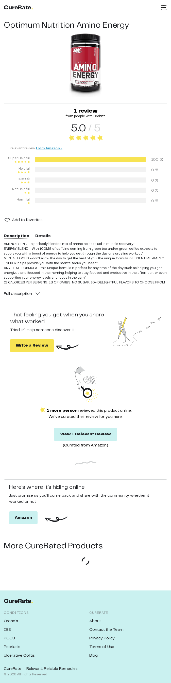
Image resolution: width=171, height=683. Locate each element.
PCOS (9, 638)
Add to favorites (27, 220)
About (95, 621)
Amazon (23, 517)
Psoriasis (12, 647)
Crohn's (11, 621)
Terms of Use (101, 647)
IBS (7, 630)
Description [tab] (16, 236)
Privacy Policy (102, 638)
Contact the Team (106, 630)
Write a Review (32, 345)
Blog (93, 655)
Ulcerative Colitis (19, 655)
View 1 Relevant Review (85, 434)
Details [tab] (42, 236)
